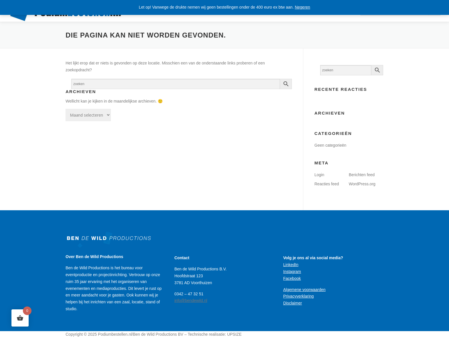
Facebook (292, 278)
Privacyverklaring (298, 296)
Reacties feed (326, 184)
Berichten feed (362, 174)
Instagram (292, 271)
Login (319, 174)
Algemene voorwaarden (304, 289)
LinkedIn (290, 264)
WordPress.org (362, 184)
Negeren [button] (302, 7)
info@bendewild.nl (190, 300)
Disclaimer (292, 303)
